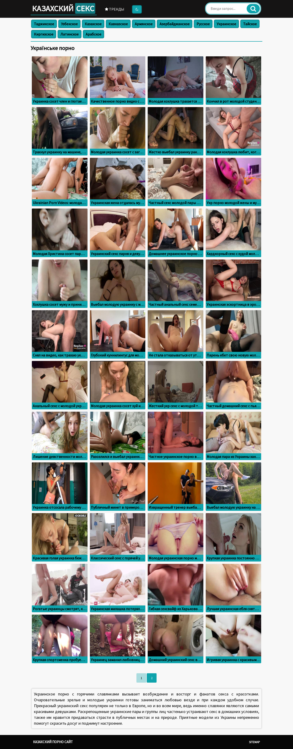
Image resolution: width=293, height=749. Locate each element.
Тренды (114, 9)
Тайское (250, 24)
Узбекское (69, 24)
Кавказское (118, 24)
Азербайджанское (175, 24)
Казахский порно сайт (53, 742)
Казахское (93, 24)
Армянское (144, 24)
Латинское (69, 34)
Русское (203, 24)
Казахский (63, 8)
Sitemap (254, 742)
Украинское (226, 24)
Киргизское (43, 34)
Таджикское (44, 24)
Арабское (93, 34)
